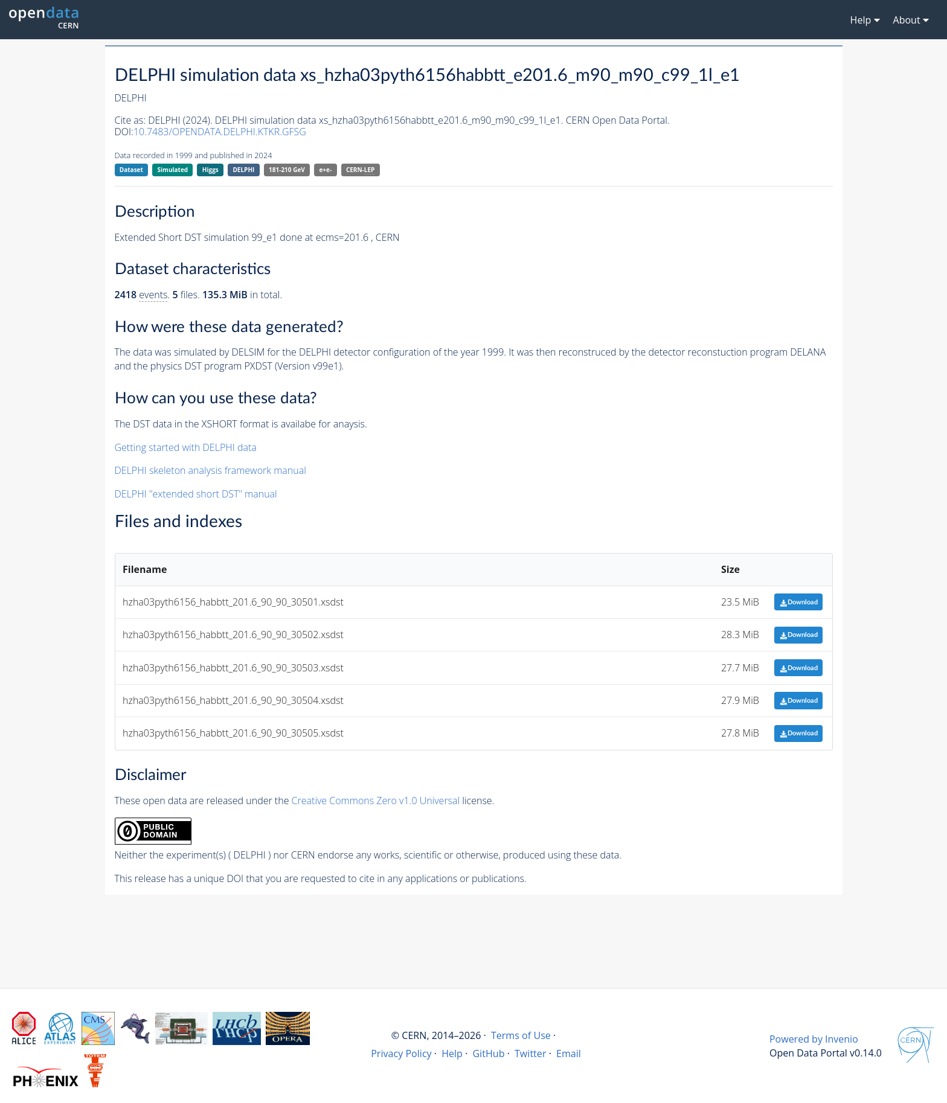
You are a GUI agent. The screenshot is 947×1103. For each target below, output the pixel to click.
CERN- (360, 169)
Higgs (210, 169)
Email (568, 1053)
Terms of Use (521, 1035)
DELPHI (243, 169)
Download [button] (799, 602)
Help (452, 1053)
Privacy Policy (401, 1053)
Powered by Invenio (813, 1039)
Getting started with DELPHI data (186, 447)
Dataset (131, 169)
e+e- (325, 169)
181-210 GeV (287, 169)
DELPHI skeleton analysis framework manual (210, 470)
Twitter (531, 1053)
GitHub (488, 1053)
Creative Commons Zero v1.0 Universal (376, 800)
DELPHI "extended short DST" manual (196, 493)
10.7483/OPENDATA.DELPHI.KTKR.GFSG (219, 131)
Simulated (173, 169)
